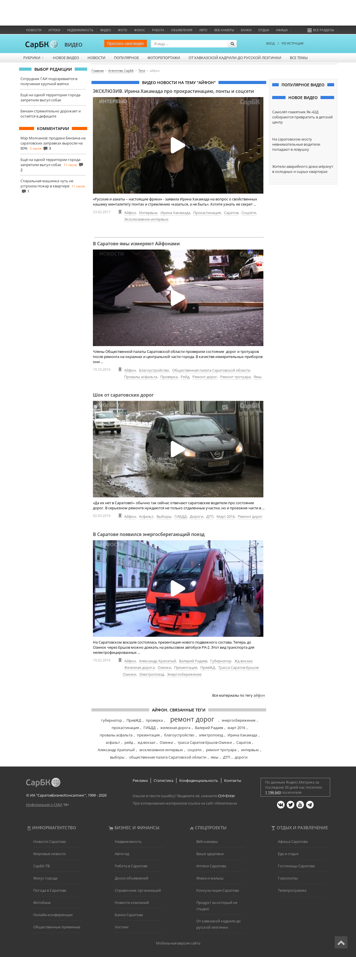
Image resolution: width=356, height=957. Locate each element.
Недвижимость (80, 30)
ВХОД (270, 43)
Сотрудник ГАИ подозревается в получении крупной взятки (48, 81)
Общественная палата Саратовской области (211, 370)
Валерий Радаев (193, 660)
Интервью (148, 212)
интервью (250, 749)
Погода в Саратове (49, 890)
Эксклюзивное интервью (146, 219)
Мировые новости (49, 853)
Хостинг (122, 926)
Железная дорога (139, 667)
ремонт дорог (192, 719)
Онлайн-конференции (52, 914)
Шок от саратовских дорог (123, 395)
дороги (241, 757)
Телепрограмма (292, 890)
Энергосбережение (184, 674)
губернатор (111, 720)
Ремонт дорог (204, 376)
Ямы (258, 376)
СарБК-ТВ (41, 865)
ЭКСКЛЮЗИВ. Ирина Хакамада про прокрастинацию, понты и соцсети (173, 91)
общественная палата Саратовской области (167, 757)
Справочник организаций (138, 890)
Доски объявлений (131, 878)
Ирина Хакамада (175, 212)
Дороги (196, 516)
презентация (148, 735)
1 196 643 (273, 792)
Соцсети (249, 212)
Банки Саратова (129, 914)
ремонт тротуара (221, 749)
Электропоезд (151, 674)
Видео (105, 30)
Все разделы (320, 30)
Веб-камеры (224, 30)
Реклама (140, 780)
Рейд (185, 376)
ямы (214, 757)
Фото (122, 30)
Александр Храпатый (157, 660)
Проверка (169, 376)
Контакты (232, 780)
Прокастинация (207, 212)
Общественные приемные (56, 926)
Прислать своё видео (125, 43)
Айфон (130, 212)
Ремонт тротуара (235, 376)
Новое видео (66, 57)
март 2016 (236, 727)
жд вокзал (146, 742)
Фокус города (45, 878)
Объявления (181, 30)
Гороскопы (288, 878)
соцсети (194, 749)
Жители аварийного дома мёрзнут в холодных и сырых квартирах (302, 169)
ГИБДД (180, 516)
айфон (259, 695)
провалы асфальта (116, 735)
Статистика (163, 780)
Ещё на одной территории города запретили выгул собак (50, 97)
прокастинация (125, 727)
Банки (246, 30)
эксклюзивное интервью (161, 749)
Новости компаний (132, 902)
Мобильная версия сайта (178, 943)
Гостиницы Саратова (296, 865)
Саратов (231, 212)
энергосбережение (238, 720)
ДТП (209, 516)
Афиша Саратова (293, 841)
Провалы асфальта (140, 376)
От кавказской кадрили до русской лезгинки (235, 57)
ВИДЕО (73, 44)
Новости (33, 30)
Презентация (185, 667)
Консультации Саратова (217, 890)
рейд (128, 742)
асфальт (113, 742)
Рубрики (34, 57)
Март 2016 (225, 516)
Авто (203, 30)
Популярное (126, 57)
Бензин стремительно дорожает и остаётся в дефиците (50, 113)
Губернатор (220, 660)
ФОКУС (139, 30)
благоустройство (179, 735)
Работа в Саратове (131, 865)
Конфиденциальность (198, 780)
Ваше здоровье (210, 853)
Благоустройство (154, 370)
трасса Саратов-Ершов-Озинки (205, 742)
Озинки (164, 667)
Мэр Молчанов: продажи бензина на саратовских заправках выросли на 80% (53, 143)
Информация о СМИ (44, 804)
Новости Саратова (49, 841)
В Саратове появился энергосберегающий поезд (149, 534)
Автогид (122, 853)
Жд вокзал (243, 660)
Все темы (299, 57)
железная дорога (175, 727)
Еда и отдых (288, 853)
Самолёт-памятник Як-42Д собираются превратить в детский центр (302, 117)
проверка (154, 720)
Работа (158, 30)
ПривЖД (207, 667)
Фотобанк (42, 902)
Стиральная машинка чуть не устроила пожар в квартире (46, 183)
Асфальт (146, 516)
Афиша (282, 30)
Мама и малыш (210, 878)
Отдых (263, 30)
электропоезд (211, 735)
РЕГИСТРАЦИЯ (292, 43)
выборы (117, 757)
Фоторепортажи (163, 57)
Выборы (164, 516)
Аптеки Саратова (211, 865)
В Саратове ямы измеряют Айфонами (136, 243)
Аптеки (54, 30)
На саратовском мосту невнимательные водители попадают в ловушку (296, 144)
